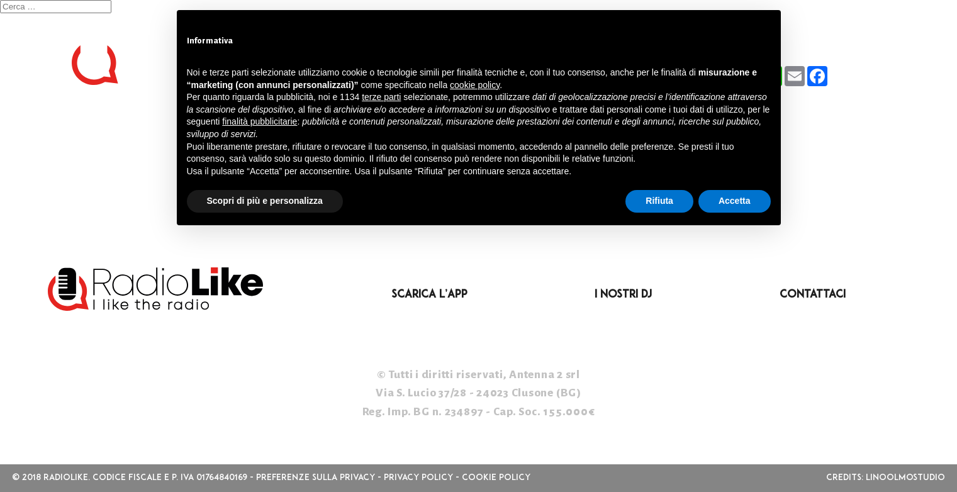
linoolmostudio (905, 478)
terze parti (381, 97)
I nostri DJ (623, 294)
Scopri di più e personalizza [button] (265, 201)
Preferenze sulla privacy (315, 478)
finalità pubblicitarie (259, 121)
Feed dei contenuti (65, 185)
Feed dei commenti (63, 203)
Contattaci (813, 294)
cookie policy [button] (475, 85)
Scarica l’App (429, 294)
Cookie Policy (496, 478)
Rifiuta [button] (659, 201)
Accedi (22, 166)
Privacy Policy (418, 478)
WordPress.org (52, 222)
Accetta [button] (735, 201)
